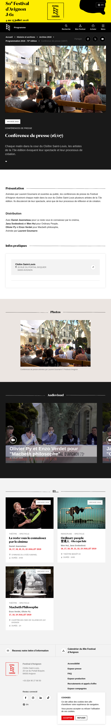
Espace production (76, 679)
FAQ (70, 673)
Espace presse (74, 669)
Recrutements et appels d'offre (82, 684)
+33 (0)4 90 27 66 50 (32, 680)
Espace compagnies (77, 688)
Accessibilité (74, 663)
